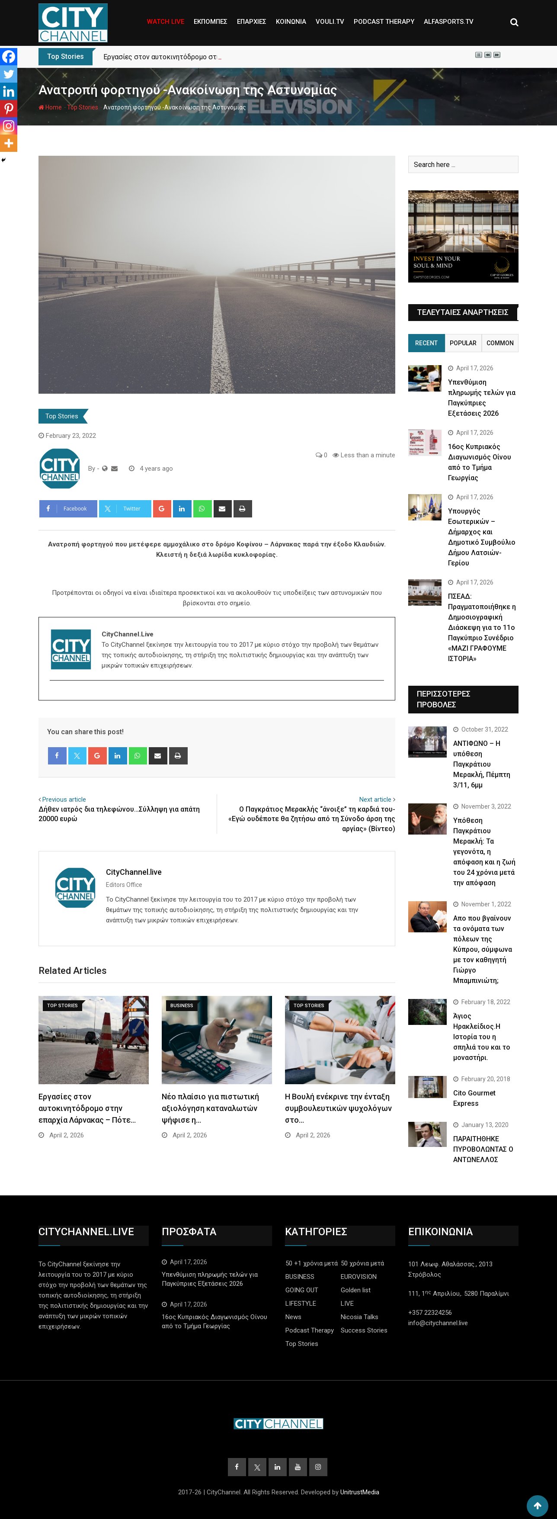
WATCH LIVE (165, 22)
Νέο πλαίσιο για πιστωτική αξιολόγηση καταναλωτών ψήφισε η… (210, 1108)
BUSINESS (299, 1277)
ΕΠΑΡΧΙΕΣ (251, 22)
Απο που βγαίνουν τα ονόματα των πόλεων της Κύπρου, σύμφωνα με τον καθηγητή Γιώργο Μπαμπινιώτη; (482, 949)
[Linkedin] (8, 91)
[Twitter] (8, 74)
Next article (375, 799)
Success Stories (364, 1330)
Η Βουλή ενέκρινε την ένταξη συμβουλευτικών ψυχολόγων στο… (338, 1108)
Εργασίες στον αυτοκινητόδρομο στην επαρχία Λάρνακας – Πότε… (87, 1108)
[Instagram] (8, 126)
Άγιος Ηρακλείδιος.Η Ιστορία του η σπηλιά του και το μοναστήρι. (481, 1037)
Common (500, 343)
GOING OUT (301, 1290)
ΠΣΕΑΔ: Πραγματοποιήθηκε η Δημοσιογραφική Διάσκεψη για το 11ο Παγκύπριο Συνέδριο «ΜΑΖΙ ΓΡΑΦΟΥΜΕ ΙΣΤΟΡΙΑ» (482, 627)
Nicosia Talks (359, 1317)
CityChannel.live (134, 872)
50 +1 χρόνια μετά (311, 1263)
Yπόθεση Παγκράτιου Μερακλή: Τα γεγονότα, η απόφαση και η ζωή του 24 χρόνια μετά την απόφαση (484, 851)
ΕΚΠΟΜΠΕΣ (210, 22)
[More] (8, 143)
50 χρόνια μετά (362, 1263)
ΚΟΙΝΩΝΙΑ (291, 22)
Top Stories (82, 107)
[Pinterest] (8, 108)
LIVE (347, 1303)
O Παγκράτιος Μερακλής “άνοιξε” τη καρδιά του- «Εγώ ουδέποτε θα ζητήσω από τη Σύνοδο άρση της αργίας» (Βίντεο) (311, 819)
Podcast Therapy (309, 1330)
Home (50, 107)
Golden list (356, 1290)
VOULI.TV (330, 22)
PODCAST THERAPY (384, 22)
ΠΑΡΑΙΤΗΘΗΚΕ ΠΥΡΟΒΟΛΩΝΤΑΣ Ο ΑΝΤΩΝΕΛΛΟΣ (483, 1149)
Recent (426, 343)
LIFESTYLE (300, 1303)
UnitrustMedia (359, 1492)
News (293, 1317)
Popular (463, 343)
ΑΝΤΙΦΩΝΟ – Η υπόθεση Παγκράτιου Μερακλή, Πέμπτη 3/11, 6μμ (481, 764)
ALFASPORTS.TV (449, 22)
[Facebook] (8, 56)
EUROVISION (359, 1277)
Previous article (64, 799)
